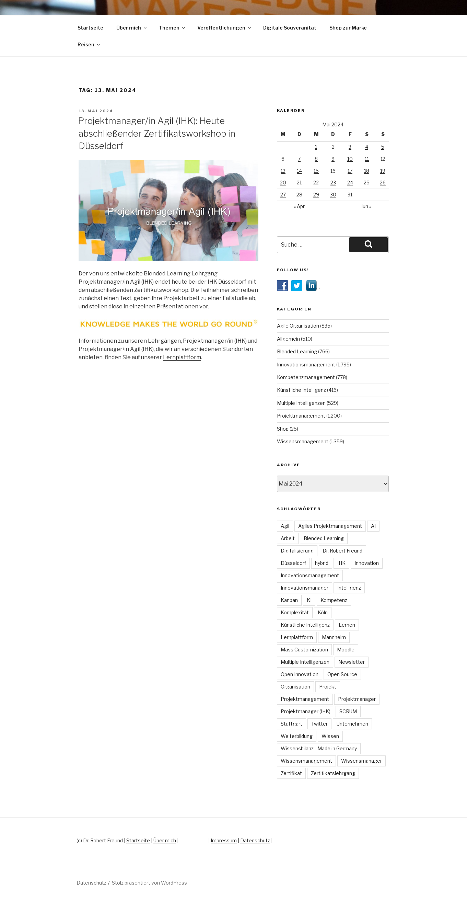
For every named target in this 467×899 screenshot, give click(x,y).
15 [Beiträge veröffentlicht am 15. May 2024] (316, 171)
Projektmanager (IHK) (305, 711)
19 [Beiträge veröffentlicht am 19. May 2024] (382, 171)
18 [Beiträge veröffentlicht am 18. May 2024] (366, 171)
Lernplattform (182, 357)
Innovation (366, 563)
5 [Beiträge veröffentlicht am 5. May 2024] (382, 147)
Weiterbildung (297, 736)
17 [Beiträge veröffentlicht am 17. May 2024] (350, 171)
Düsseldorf (293, 563)
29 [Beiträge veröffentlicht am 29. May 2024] (316, 194)
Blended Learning (297, 351)
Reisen (89, 44)
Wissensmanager (361, 761)
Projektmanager (357, 699)
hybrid (321, 563)
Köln (323, 612)
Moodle (345, 649)
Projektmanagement (301, 416)
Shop (283, 429)
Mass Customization (304, 649)
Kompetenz (333, 600)
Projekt (327, 687)
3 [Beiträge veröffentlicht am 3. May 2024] (350, 147)
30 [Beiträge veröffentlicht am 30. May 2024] (333, 194)
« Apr (299, 206)
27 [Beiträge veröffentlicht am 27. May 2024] (283, 194)
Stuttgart (291, 724)
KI (309, 600)
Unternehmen (352, 724)
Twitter (319, 724)
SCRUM (348, 711)
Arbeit (288, 538)
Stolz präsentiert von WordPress (149, 883)
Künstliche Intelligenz (301, 390)
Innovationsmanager (304, 588)
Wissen (330, 736)
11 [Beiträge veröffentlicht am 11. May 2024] (367, 159)
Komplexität (295, 612)
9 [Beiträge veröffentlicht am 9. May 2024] (333, 159)
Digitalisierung (297, 551)
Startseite (90, 28)
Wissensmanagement (302, 441)
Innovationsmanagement (306, 364)
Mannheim (334, 637)
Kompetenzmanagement (306, 377)
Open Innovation (299, 674)
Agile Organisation (298, 326)
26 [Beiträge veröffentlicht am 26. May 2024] (383, 182)
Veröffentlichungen (224, 28)
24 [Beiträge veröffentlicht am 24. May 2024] (350, 182)
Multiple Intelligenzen (301, 403)
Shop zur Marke (348, 28)
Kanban (289, 600)
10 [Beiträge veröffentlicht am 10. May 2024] (350, 159)
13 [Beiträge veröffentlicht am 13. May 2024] (283, 171)
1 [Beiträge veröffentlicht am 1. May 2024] (316, 147)
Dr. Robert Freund (342, 551)
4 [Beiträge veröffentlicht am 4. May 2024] (366, 147)
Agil (285, 526)
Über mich (132, 28)
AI (373, 526)
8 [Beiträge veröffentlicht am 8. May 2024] (316, 159)
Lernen (347, 625)
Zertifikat (291, 773)
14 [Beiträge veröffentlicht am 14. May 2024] (299, 171)
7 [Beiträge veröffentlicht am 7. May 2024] (299, 159)
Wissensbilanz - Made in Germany (319, 748)
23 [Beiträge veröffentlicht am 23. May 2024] (333, 182)
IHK (341, 563)
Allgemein (288, 339)
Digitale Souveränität (289, 28)
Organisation (295, 687)
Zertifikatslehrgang (333, 773)
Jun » (366, 206)
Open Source (342, 674)
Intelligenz (349, 588)
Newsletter (351, 662)
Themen (172, 28)
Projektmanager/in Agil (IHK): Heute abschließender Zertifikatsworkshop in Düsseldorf (156, 133)
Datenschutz (255, 840)
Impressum (224, 840)
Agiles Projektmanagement (330, 526)
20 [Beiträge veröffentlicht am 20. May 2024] (283, 182)
